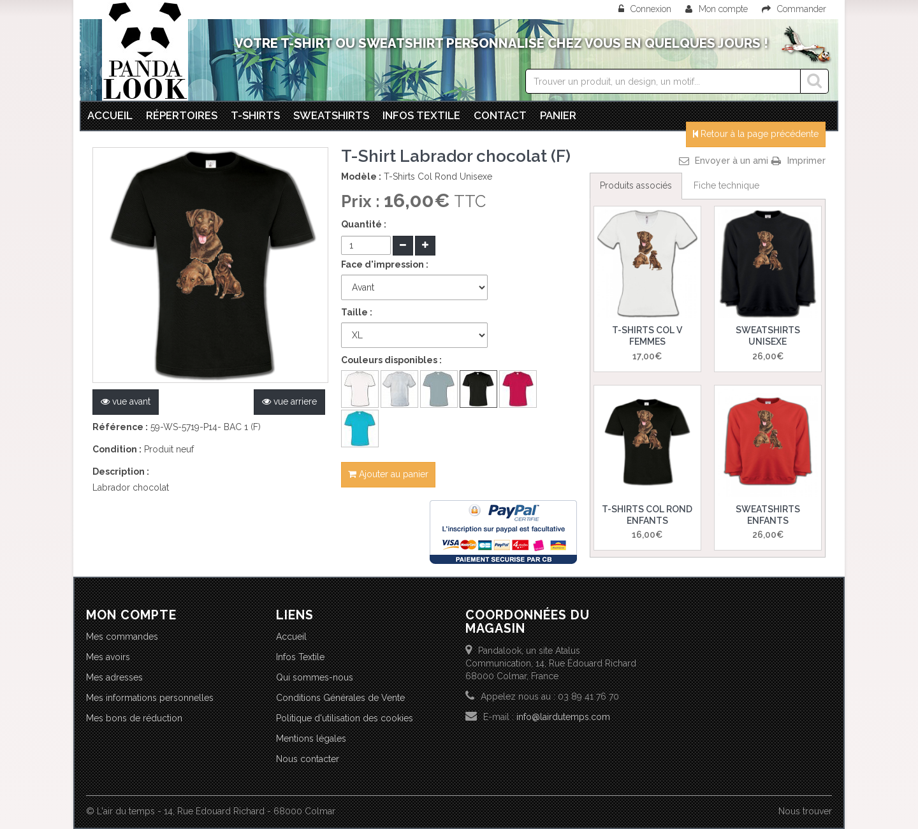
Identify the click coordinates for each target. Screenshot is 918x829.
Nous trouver (805, 811)
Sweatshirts (331, 115)
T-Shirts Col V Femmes (647, 336)
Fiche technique (726, 185)
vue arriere (289, 401)
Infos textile (421, 115)
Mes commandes (122, 636)
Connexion (646, 9)
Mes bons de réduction (134, 718)
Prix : (362, 201)
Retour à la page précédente (756, 134)
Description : (120, 471)
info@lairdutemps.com (563, 717)
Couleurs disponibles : (391, 360)
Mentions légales (311, 738)
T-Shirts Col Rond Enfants (647, 515)
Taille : (356, 312)
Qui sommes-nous (314, 677)
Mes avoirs (108, 657)
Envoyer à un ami (731, 160)
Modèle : (361, 176)
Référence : (120, 427)
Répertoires (181, 115)
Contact (500, 115)
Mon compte (716, 9)
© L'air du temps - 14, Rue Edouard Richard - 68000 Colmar (210, 811)
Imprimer (806, 160)
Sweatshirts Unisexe (768, 336)
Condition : (117, 449)
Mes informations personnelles (150, 698)
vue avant (125, 401)
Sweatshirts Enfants (768, 515)
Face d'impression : (384, 264)
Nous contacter (307, 759)
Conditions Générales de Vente (340, 698)
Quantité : (363, 224)
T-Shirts (255, 115)
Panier (558, 115)
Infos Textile (300, 657)
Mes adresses (114, 677)
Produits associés (636, 185)
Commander (794, 9)
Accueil (110, 115)
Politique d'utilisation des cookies (344, 718)
